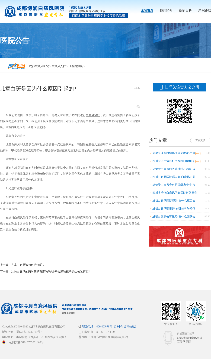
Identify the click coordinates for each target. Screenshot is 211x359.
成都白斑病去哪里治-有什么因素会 (173, 216)
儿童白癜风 (76, 66)
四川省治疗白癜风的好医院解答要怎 (174, 192)
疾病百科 (185, 10)
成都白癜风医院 (39, 66)
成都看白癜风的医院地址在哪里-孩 (173, 168)
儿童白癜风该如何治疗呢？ (28, 264)
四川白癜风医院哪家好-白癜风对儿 (173, 176)
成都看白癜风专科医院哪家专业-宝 (173, 184)
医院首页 (147, 10)
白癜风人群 (59, 66)
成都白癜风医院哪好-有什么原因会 (173, 200)
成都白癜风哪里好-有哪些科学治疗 (173, 208)
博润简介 (166, 10)
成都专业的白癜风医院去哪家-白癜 (173, 153)
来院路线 (204, 10)
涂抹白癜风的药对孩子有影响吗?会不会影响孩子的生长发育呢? (50, 271)
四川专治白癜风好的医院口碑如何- (173, 160)
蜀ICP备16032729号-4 (29, 331)
